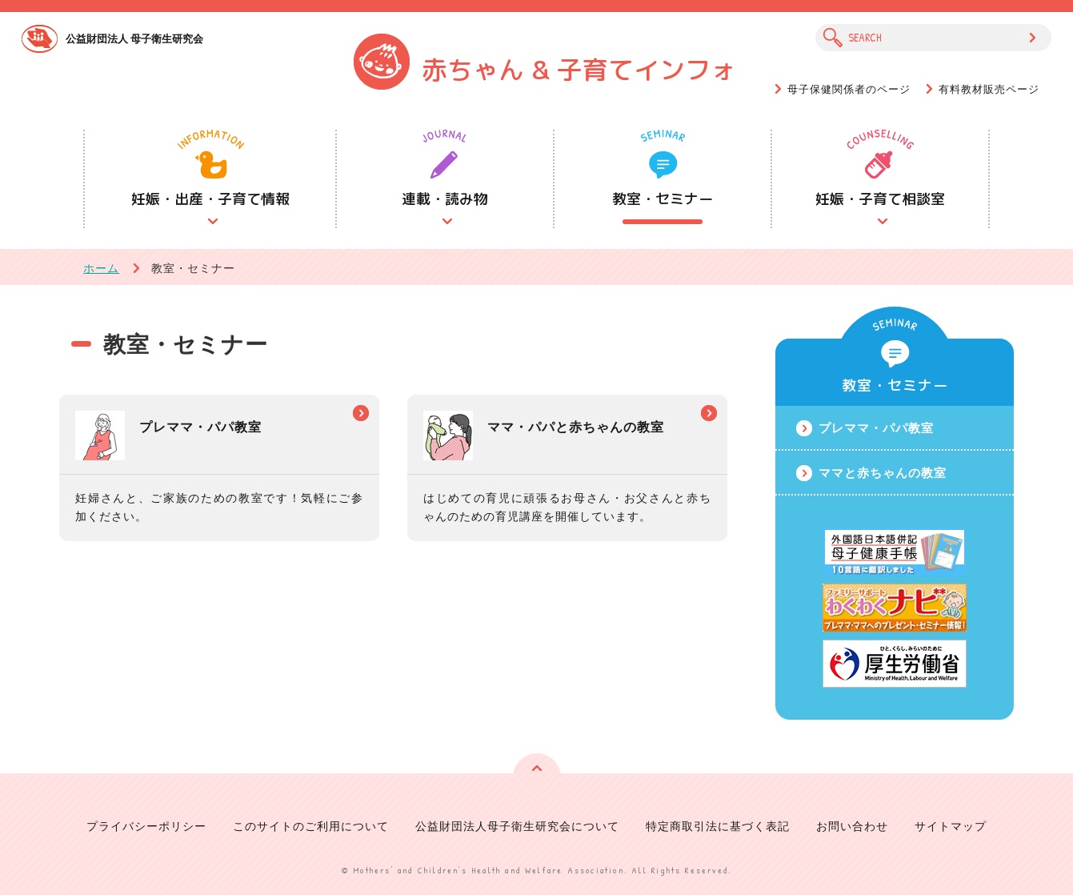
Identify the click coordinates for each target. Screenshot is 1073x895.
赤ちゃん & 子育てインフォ (579, 69)
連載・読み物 (445, 199)
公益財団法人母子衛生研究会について (517, 825)
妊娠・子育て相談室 (880, 199)
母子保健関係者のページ (849, 89)
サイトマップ (951, 825)
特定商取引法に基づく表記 (718, 825)
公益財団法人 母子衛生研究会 (134, 38)
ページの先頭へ (537, 777)
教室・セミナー (662, 199)
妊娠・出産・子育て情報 (210, 199)
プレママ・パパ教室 (876, 427)
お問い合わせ (852, 825)
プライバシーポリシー (146, 825)
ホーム (101, 267)
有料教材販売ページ (989, 89)
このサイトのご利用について (311, 825)
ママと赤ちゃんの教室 (883, 472)
